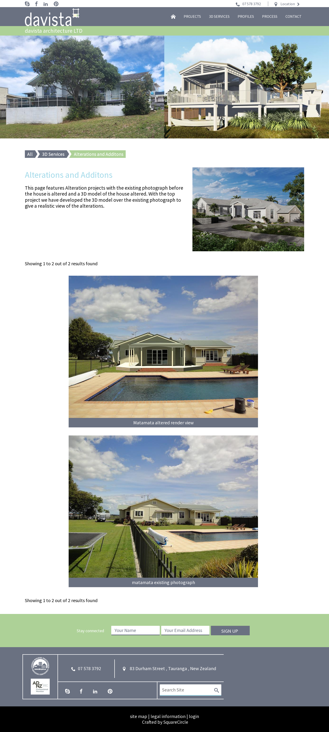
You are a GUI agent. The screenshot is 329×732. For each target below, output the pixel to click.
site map (138, 716)
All (30, 154)
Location (287, 3)
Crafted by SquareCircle (165, 722)
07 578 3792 (251, 3)
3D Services (53, 154)
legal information (168, 716)
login (194, 716)
